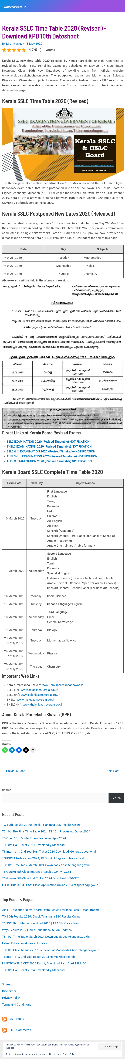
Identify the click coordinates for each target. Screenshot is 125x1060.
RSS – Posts (13, 1020)
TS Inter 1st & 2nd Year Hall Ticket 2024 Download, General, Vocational (49, 852)
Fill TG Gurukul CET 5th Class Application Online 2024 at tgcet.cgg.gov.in (50, 886)
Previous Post (13, 772)
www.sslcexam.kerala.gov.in (39, 691)
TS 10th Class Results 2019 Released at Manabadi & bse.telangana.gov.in (50, 951)
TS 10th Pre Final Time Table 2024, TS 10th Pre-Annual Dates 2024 (46, 832)
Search (6, 791)
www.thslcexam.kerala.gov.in (36, 700)
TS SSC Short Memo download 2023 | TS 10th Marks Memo (41, 924)
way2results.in (21, 6)
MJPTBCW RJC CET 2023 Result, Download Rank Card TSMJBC (44, 964)
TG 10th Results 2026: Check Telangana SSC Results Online (41, 826)
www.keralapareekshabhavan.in (62, 686)
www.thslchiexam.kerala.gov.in (43, 705)
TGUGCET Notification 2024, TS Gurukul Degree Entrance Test (43, 859)
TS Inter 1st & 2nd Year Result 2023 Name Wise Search (38, 958)
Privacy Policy (11, 999)
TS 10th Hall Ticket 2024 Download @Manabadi (33, 846)
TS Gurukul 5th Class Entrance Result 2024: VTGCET (36, 872)
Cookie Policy (69, 1054)
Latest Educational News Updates (24, 944)
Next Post (114, 772)
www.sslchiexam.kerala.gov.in (40, 696)
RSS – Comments (16, 1031)
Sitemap (7, 985)
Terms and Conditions (16, 1005)
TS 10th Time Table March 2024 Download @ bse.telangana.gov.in (46, 866)
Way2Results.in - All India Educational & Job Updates (37, 931)
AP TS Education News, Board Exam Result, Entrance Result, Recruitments (51, 911)
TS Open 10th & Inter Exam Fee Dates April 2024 (34, 839)
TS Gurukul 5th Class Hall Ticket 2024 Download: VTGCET (40, 879)
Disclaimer (9, 992)
